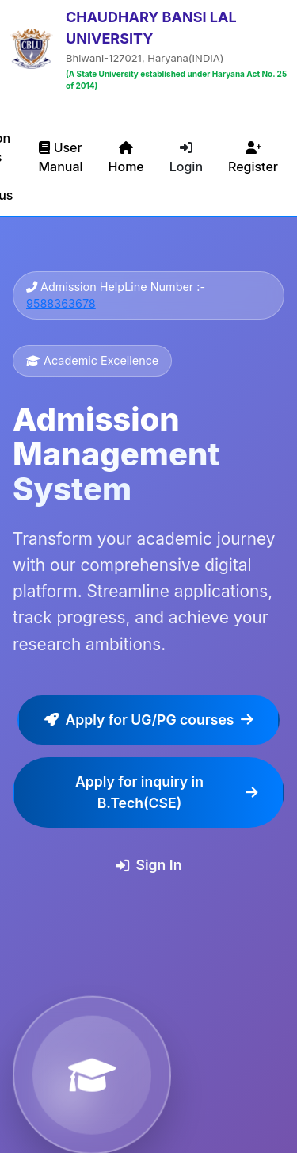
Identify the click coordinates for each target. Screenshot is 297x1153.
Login (186, 157)
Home (126, 157)
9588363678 (61, 303)
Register (253, 157)
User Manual (60, 157)
